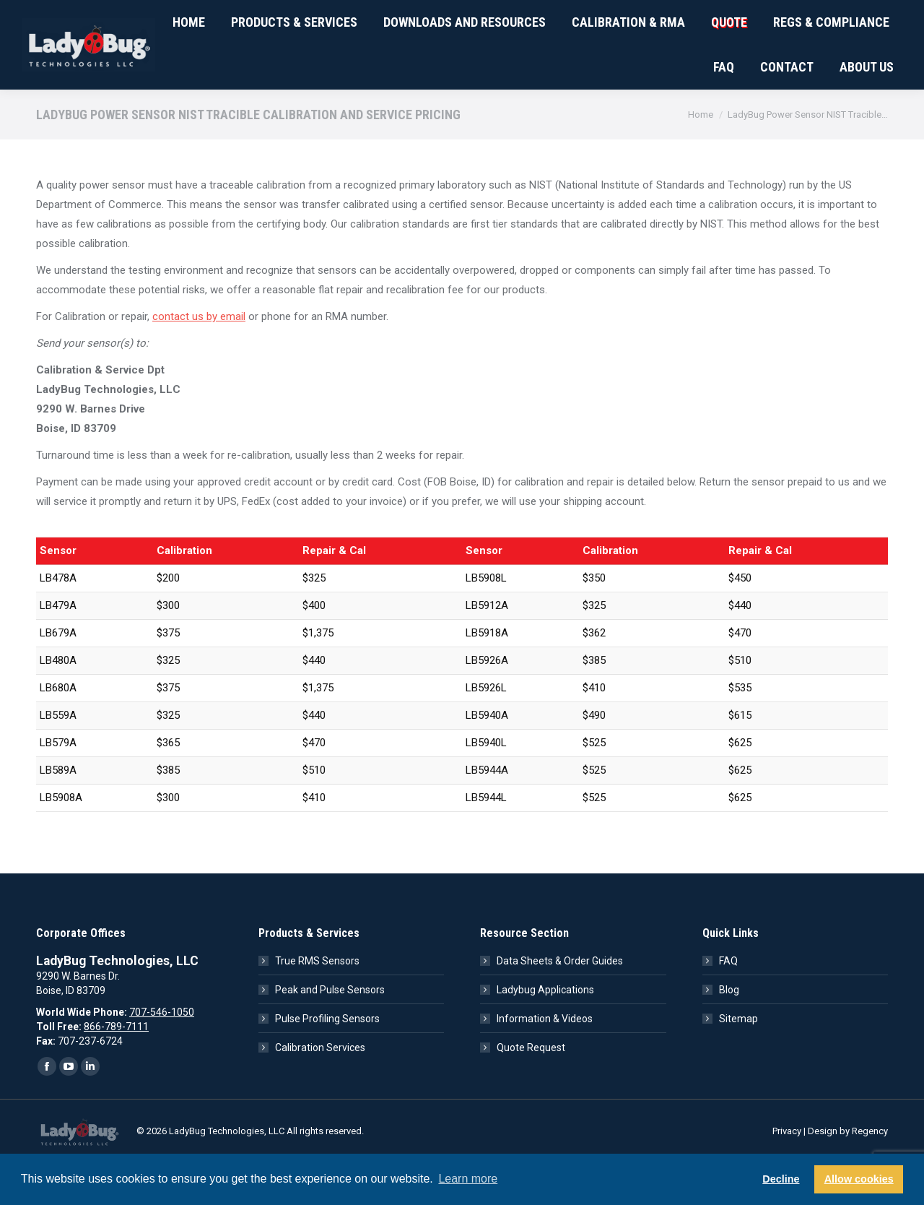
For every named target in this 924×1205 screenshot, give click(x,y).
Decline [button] (780, 1179)
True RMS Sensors (317, 1003)
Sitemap (738, 1060)
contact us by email (198, 358)
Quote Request (531, 1089)
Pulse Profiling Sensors (327, 1060)
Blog (729, 1031)
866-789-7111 (116, 1068)
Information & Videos (545, 1060)
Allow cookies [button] (859, 1179)
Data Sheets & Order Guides (560, 1003)
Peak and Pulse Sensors (330, 1031)
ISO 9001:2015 (242, 21)
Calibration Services (320, 1089)
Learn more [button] (467, 1178)
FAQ (728, 1003)
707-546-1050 (73, 21)
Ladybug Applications (545, 1031)
